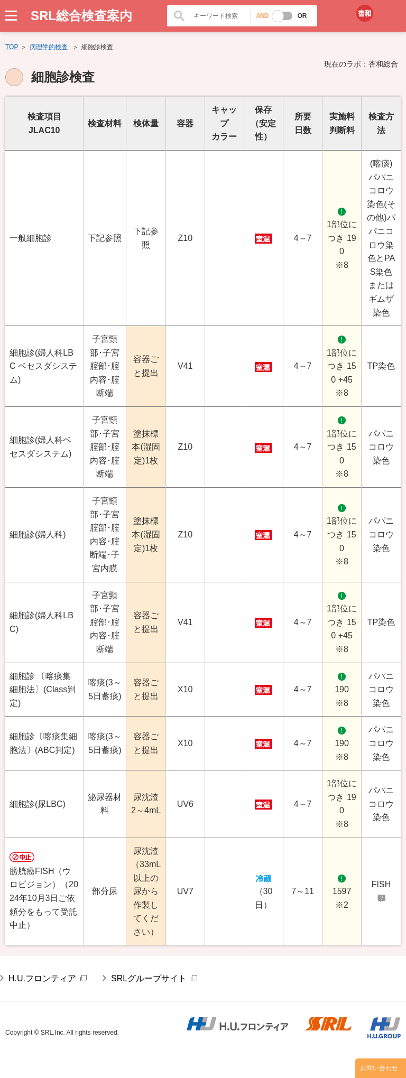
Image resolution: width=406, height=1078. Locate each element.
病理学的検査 (49, 47)
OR (302, 16)
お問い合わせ (379, 1068)
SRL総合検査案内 (81, 15)
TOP (11, 47)
